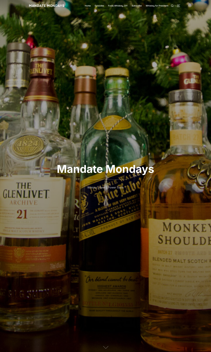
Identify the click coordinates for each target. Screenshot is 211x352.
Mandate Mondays (47, 5)
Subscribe (137, 5)
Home (88, 5)
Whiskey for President (157, 5)
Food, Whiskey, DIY (118, 5)
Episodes (99, 5)
